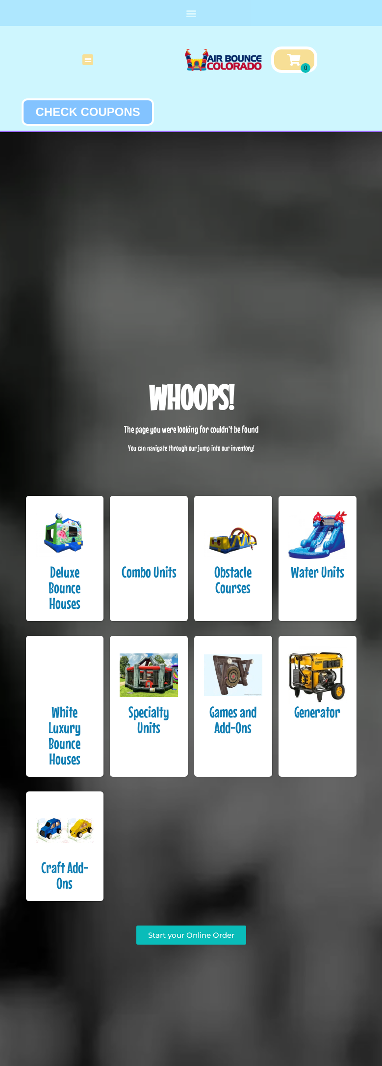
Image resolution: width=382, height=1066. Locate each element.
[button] (191, 13)
